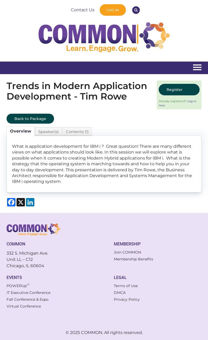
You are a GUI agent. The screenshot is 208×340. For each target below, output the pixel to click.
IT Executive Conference (28, 292)
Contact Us (82, 9)
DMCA (120, 292)
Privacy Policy (127, 299)
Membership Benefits (133, 259)
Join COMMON (127, 252)
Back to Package (30, 118)
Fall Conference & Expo (28, 299)
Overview (20, 131)
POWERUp (18, 285)
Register (175, 89)
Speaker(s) (48, 131)
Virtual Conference (24, 306)
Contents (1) (77, 131)
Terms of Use (126, 285)
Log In (112, 10)
